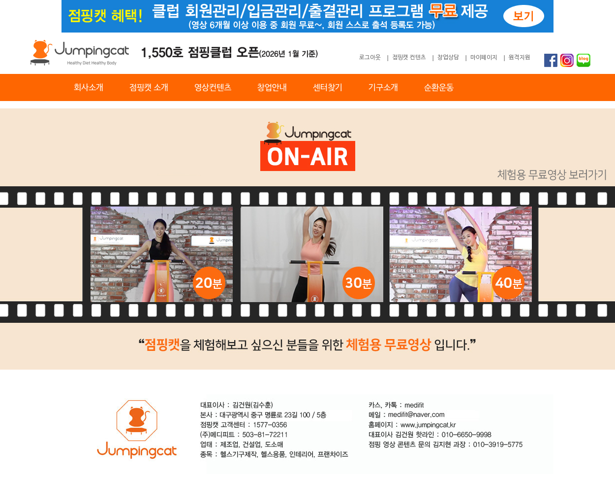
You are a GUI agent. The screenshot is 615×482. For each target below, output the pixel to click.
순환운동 (439, 88)
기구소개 (383, 88)
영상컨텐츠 (212, 88)
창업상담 (448, 57)
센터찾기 (327, 88)
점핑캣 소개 (148, 88)
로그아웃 (370, 57)
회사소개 (88, 88)
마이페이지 (483, 57)
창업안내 (272, 88)
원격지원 (519, 57)
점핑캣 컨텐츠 (409, 57)
